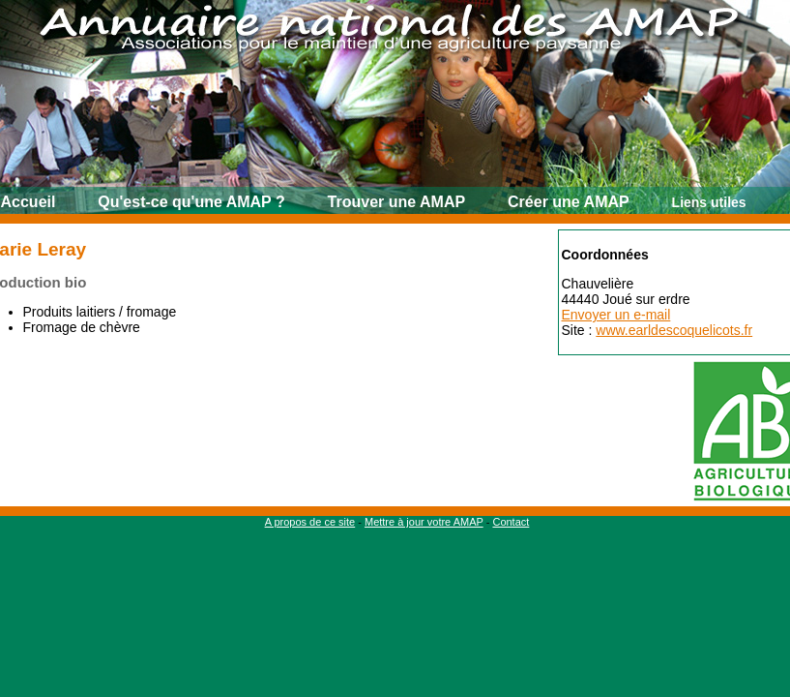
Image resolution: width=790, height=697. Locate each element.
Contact (510, 522)
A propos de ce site (310, 522)
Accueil (28, 202)
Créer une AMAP (568, 202)
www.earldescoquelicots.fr (674, 330)
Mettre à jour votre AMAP (424, 522)
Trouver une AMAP (397, 202)
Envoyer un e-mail (616, 314)
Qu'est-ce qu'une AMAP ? (191, 202)
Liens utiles (709, 202)
